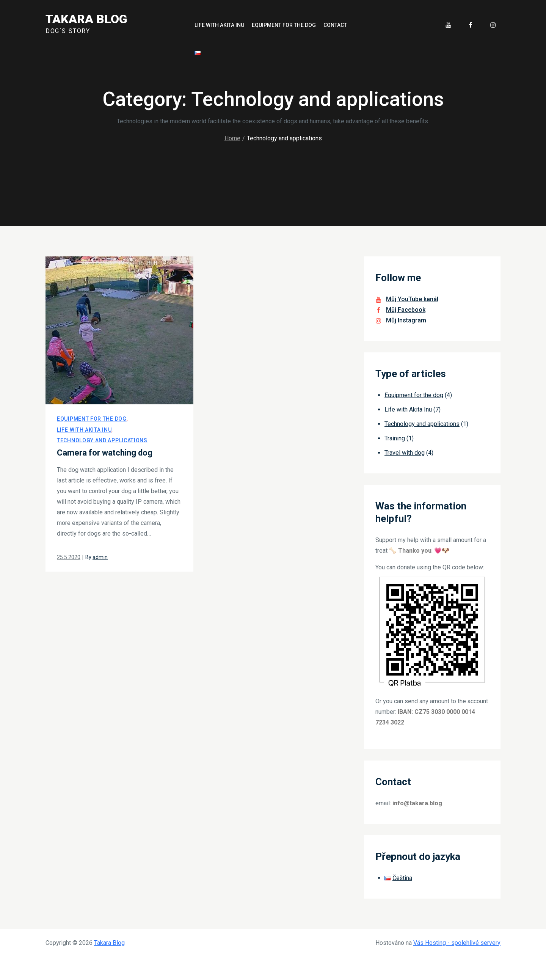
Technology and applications (102, 440)
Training (394, 438)
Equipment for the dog (284, 25)
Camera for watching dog (104, 452)
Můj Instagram (406, 320)
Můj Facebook (405, 309)
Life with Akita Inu (219, 25)
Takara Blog (86, 19)
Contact (335, 25)
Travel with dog (404, 452)
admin (100, 557)
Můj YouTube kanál (412, 299)
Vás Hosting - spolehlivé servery (456, 942)
